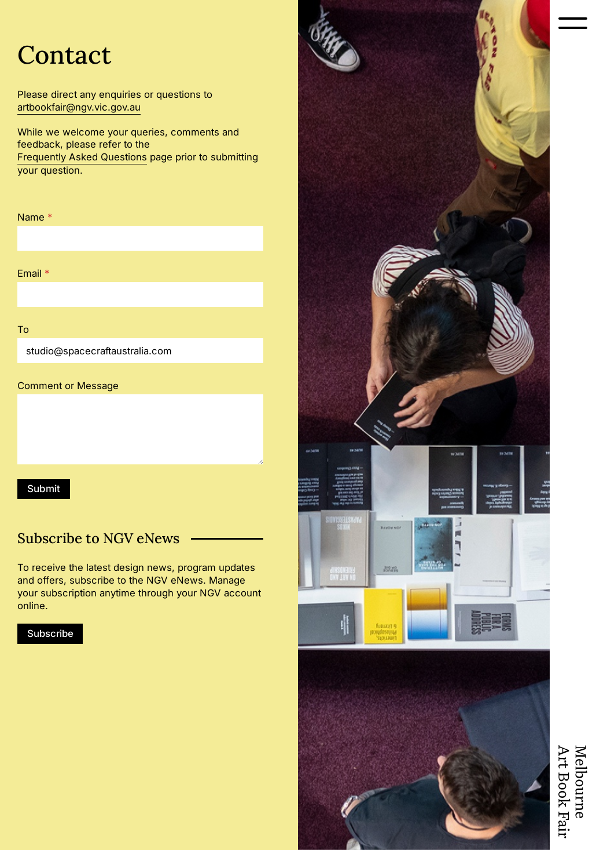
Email (33, 273)
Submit (43, 488)
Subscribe (50, 633)
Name (34, 217)
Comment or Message (68, 385)
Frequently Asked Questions (82, 157)
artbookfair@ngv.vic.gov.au (79, 107)
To (23, 329)
